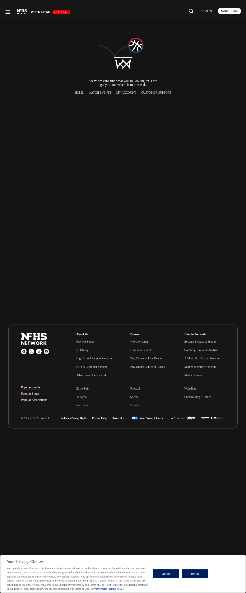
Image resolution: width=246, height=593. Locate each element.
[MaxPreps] (205, 418)
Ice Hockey (83, 405)
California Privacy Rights (73, 418)
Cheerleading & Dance (197, 397)
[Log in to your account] (206, 11)
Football (135, 388)
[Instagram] (39, 351)
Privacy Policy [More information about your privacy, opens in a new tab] (99, 588)
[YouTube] (46, 351)
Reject (195, 573)
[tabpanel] (150, 397)
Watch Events (100, 92)
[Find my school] (191, 11)
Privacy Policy (100, 418)
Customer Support (156, 92)
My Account (126, 92)
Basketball (82, 388)
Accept (166, 573)
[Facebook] (24, 351)
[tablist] (42, 393)
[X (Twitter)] (31, 351)
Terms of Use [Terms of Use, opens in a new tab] (116, 588)
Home (79, 92)
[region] (123, 574)
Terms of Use (120, 418)
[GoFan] (218, 418)
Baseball (135, 405)
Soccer (134, 397)
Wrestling (190, 388)
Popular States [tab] (30, 393)
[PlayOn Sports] (191, 418)
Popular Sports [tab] (30, 387)
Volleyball (82, 397)
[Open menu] (8, 12)
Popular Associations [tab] (34, 400)
